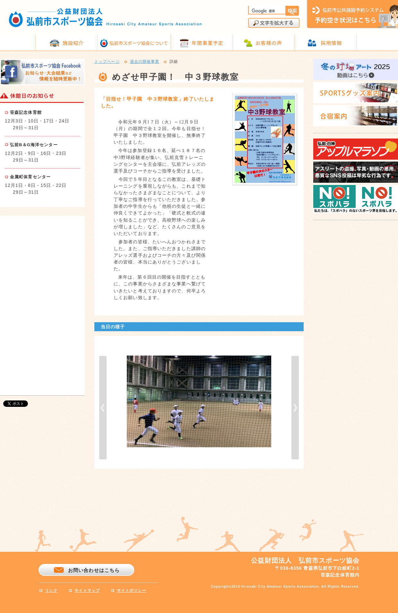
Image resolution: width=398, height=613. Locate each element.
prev (103, 407)
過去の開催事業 (145, 62)
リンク (51, 590)
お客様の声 (268, 42)
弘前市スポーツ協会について (138, 43)
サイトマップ (87, 590)
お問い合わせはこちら (94, 570)
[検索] (266, 11)
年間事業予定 (207, 42)
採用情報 (331, 42)
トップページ (107, 62)
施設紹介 (73, 42)
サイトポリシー (131, 590)
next (295, 407)
